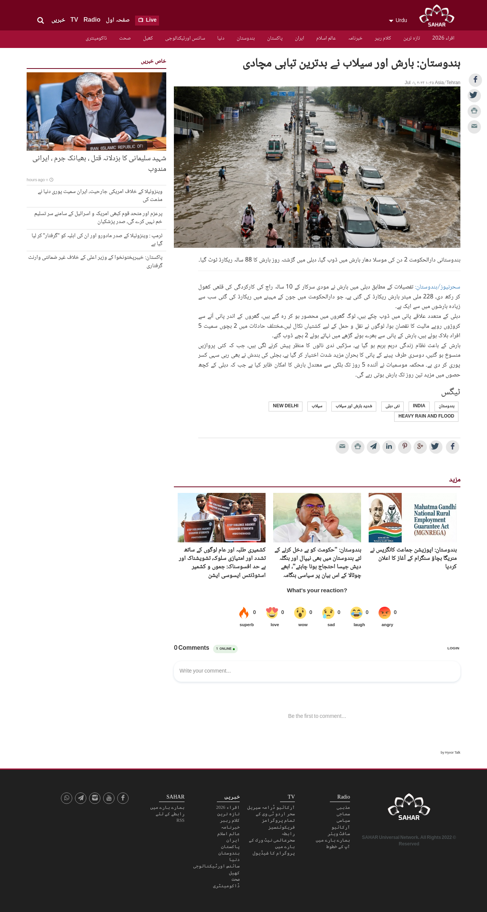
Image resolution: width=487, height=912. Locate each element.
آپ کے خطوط (338, 846)
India (419, 406)
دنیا (220, 38)
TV (74, 20)
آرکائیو (340, 827)
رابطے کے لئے (170, 813)
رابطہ (288, 833)
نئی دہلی (392, 406)
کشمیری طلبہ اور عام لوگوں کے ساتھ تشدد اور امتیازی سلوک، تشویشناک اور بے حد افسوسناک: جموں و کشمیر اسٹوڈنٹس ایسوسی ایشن (222, 563)
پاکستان (275, 38)
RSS (181, 820)
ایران (299, 38)
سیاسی (343, 820)
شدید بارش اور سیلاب (354, 406)
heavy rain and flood (426, 417)
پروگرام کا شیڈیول (274, 853)
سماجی (343, 813)
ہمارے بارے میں (333, 840)
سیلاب (317, 406)
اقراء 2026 (443, 38)
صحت (125, 38)
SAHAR (439, 17)
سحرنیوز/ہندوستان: (437, 287)
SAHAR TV (409, 808)
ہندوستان (246, 38)
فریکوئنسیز (281, 827)
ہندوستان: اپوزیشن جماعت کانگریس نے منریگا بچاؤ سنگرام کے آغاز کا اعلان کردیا (413, 559)
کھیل (148, 38)
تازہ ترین (411, 38)
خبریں (58, 20)
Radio (91, 20)
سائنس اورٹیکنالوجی (185, 38)
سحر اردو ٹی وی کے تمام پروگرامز (275, 817)
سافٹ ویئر (339, 833)
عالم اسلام (326, 38)
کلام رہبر (383, 38)
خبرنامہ (355, 38)
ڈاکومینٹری (96, 38)
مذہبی (343, 807)
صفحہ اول (118, 20)
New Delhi (285, 406)
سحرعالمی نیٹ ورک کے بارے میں (272, 843)
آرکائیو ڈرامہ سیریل (271, 807)
